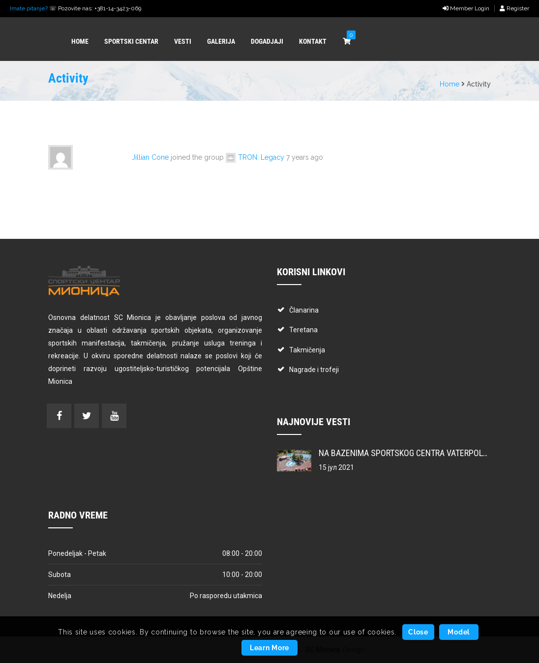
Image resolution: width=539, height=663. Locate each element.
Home (449, 84)
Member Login (466, 8)
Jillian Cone (150, 157)
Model (459, 632)
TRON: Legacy (261, 157)
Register (514, 8)
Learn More (269, 648)
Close (418, 632)
